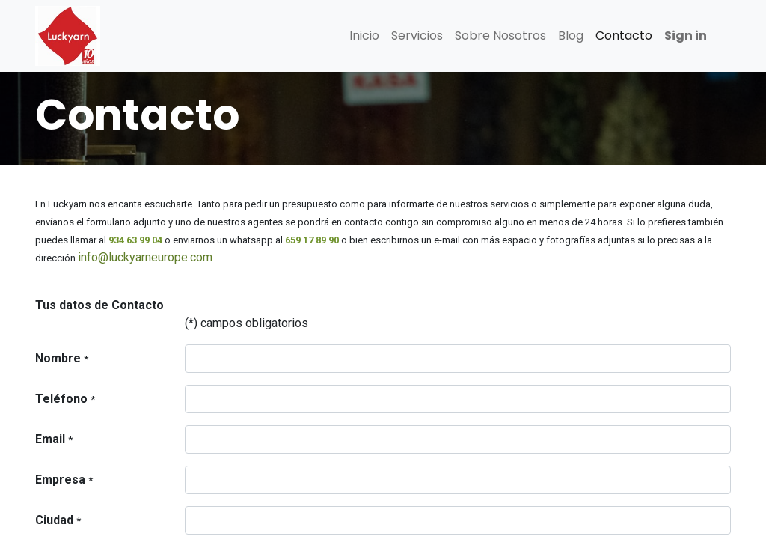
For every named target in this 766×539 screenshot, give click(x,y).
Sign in (685, 35)
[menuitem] (364, 36)
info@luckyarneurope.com (145, 257)
